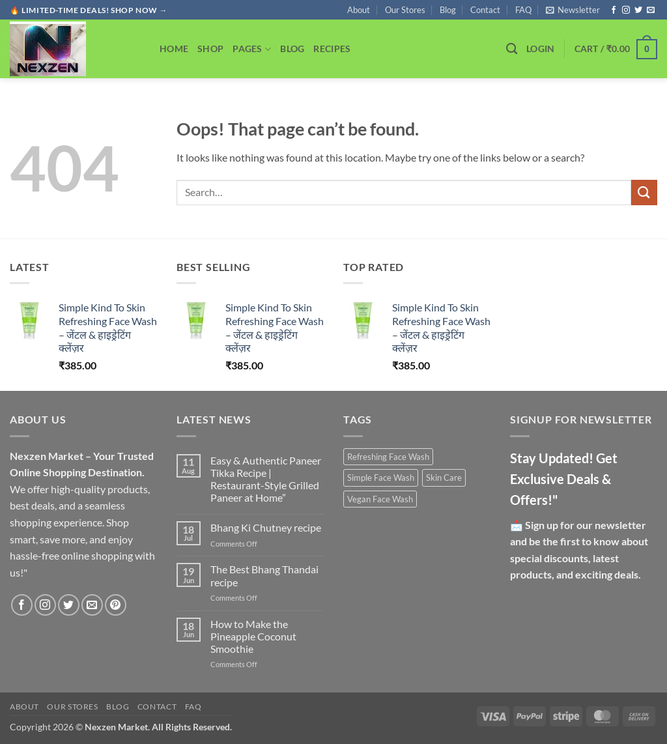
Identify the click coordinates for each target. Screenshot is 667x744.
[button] (573, 10)
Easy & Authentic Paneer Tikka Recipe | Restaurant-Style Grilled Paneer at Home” (265, 479)
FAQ (523, 10)
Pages (252, 49)
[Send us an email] (651, 10)
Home (174, 48)
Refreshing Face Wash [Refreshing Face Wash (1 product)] (388, 456)
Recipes (331, 48)
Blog (448, 10)
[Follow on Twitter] (638, 10)
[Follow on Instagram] (626, 10)
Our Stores (405, 10)
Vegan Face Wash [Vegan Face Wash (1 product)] (380, 499)
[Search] (511, 49)
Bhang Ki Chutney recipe (265, 527)
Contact (485, 10)
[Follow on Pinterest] (115, 605)
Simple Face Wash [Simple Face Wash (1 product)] (380, 477)
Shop (210, 48)
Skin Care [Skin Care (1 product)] (444, 477)
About (358, 10)
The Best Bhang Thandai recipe (264, 575)
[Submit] (644, 192)
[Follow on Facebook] (613, 10)
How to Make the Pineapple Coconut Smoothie (253, 636)
